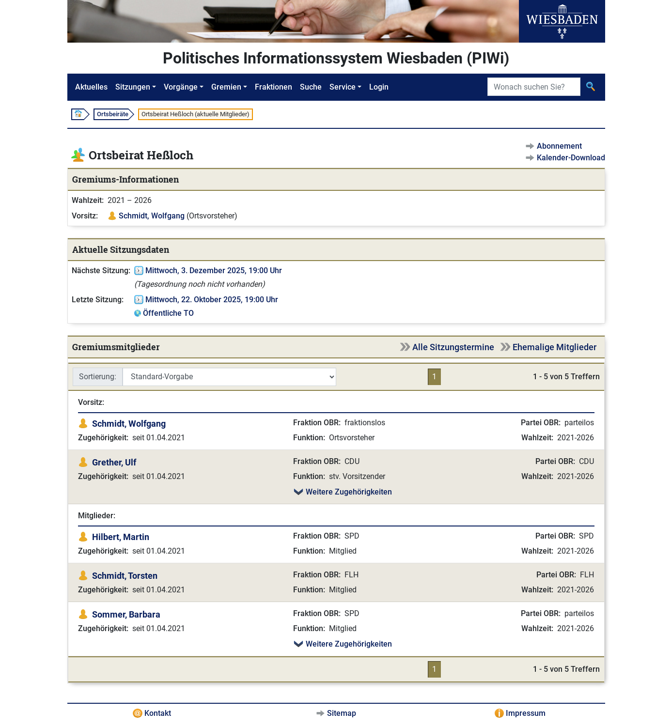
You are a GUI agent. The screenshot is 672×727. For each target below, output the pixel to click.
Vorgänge (181, 87)
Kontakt (157, 713)
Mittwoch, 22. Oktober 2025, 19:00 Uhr (211, 299)
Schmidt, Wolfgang (152, 215)
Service (342, 87)
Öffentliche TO (168, 313)
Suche (311, 87)
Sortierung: (97, 376)
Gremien (226, 87)
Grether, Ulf (114, 462)
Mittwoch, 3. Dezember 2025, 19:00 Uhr (213, 270)
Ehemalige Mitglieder (554, 347)
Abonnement (559, 146)
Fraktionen (273, 87)
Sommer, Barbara (126, 614)
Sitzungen (132, 87)
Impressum (526, 713)
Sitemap (341, 713)
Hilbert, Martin (120, 537)
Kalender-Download (571, 157)
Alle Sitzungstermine (453, 347)
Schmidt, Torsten (124, 576)
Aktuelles (91, 87)
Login (379, 87)
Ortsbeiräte (112, 114)
